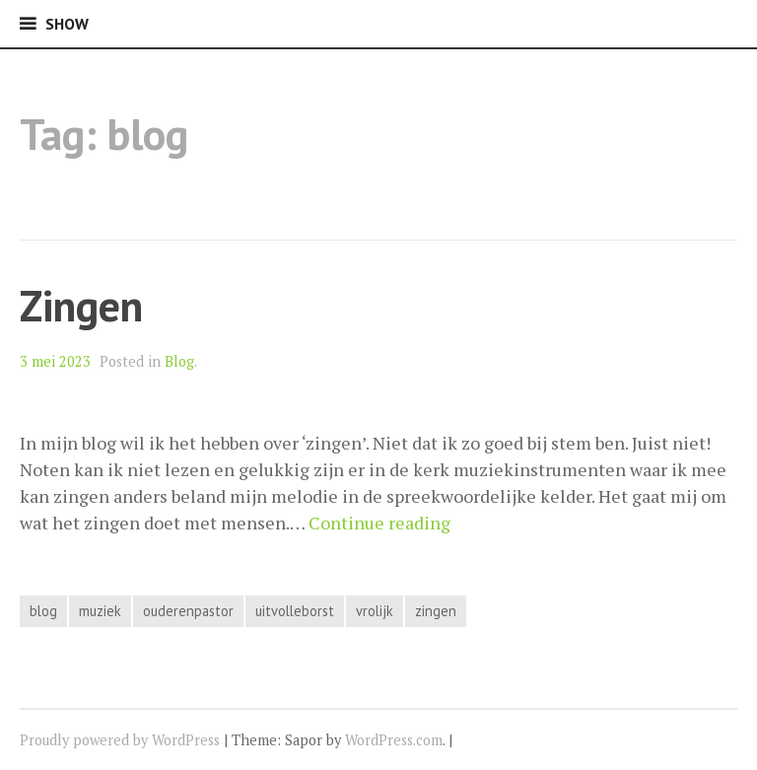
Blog (179, 361)
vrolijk (374, 610)
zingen (435, 610)
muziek (100, 610)
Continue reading (379, 522)
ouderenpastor (188, 610)
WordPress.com (394, 740)
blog (43, 610)
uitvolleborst (294, 610)
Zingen (81, 305)
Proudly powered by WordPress (120, 740)
